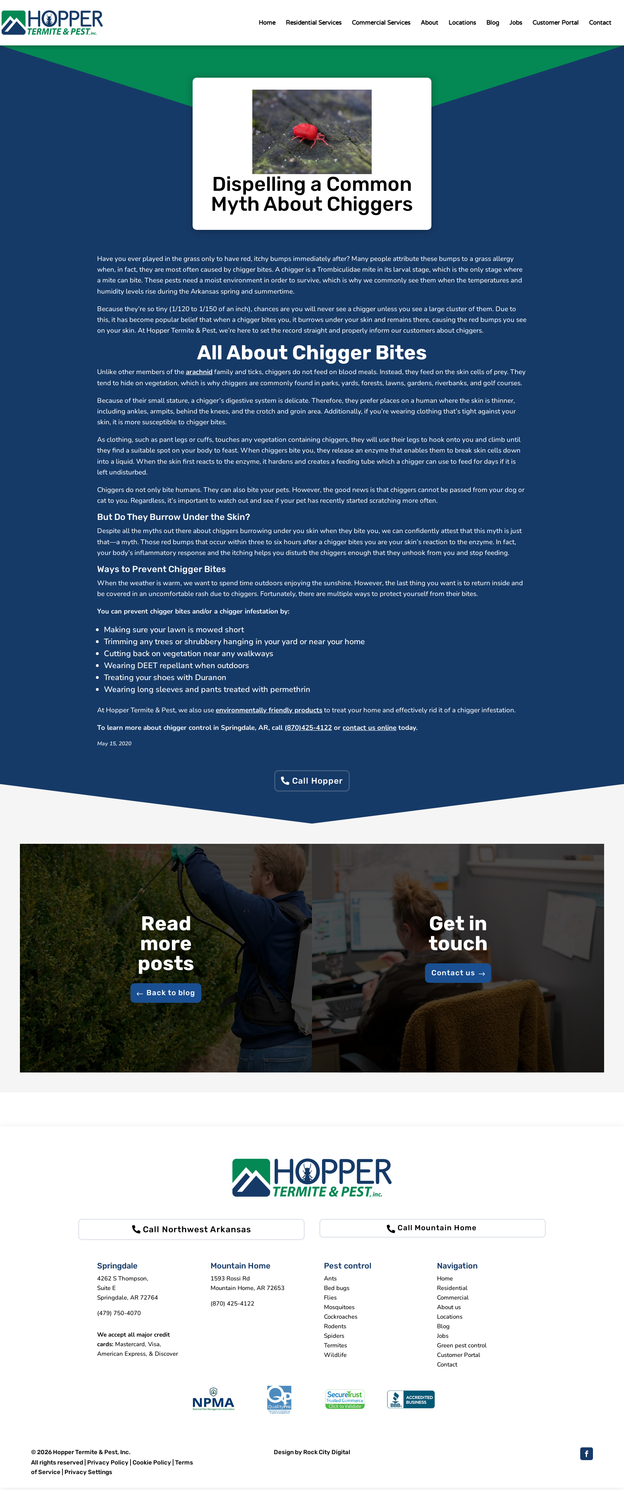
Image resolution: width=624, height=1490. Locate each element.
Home (267, 23)
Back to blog (171, 994)
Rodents (335, 1329)
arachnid (199, 371)
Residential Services (313, 23)
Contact (600, 23)
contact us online (369, 727)
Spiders (334, 1338)
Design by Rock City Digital (312, 1454)
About (429, 23)
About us (449, 1310)
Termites (335, 1348)
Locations (462, 23)
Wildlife (335, 1357)
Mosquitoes (339, 1310)
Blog (492, 23)
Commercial (453, 1300)
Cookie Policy (152, 1464)
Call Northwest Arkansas (197, 1232)
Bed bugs (336, 1290)
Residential (452, 1290)
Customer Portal (555, 23)
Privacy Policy (108, 1464)
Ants (330, 1281)
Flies (330, 1300)
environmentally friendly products (269, 710)
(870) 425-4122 (232, 1306)
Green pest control (462, 1348)
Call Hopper (317, 781)
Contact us (452, 974)
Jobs (515, 23)
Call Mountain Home (438, 1232)
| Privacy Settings (87, 1474)
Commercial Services (381, 23)
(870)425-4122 (308, 727)
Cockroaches (340, 1319)
